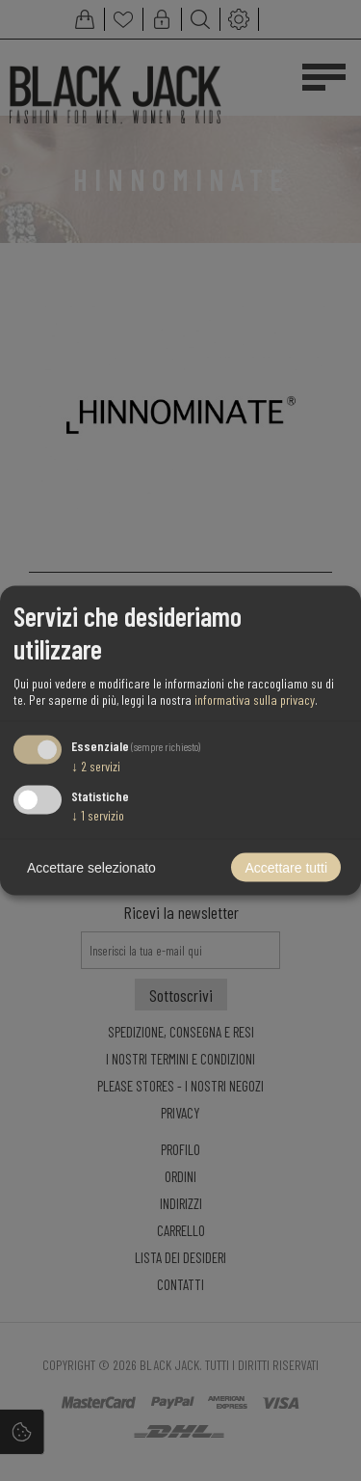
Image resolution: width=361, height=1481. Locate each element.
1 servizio (97, 815)
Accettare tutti (286, 867)
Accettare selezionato (91, 867)
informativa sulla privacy (254, 698)
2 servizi (95, 765)
